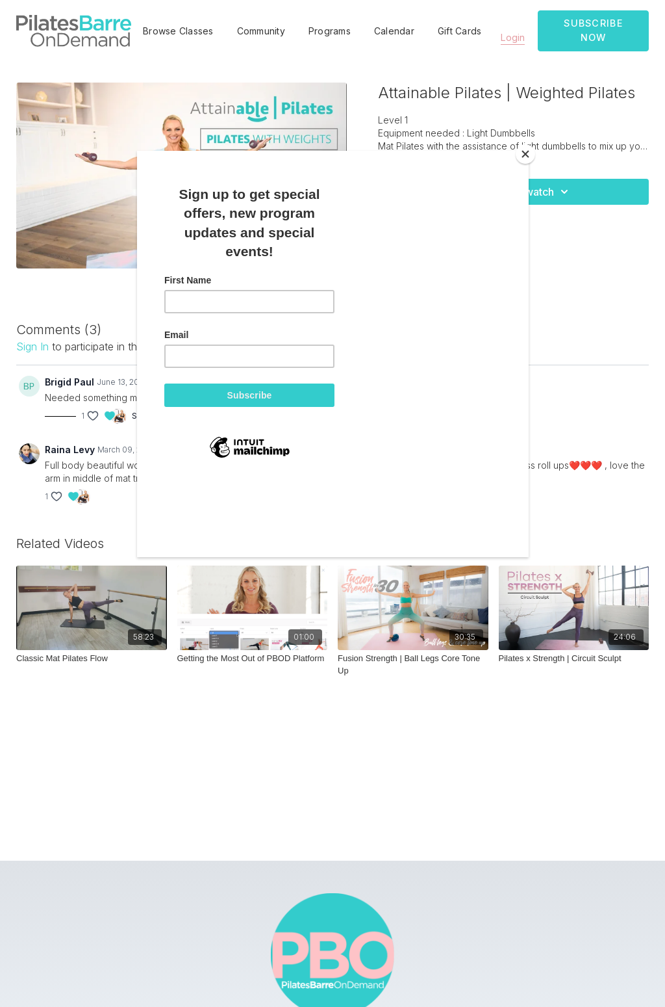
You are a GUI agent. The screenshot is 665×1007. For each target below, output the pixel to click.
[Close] (525, 154)
